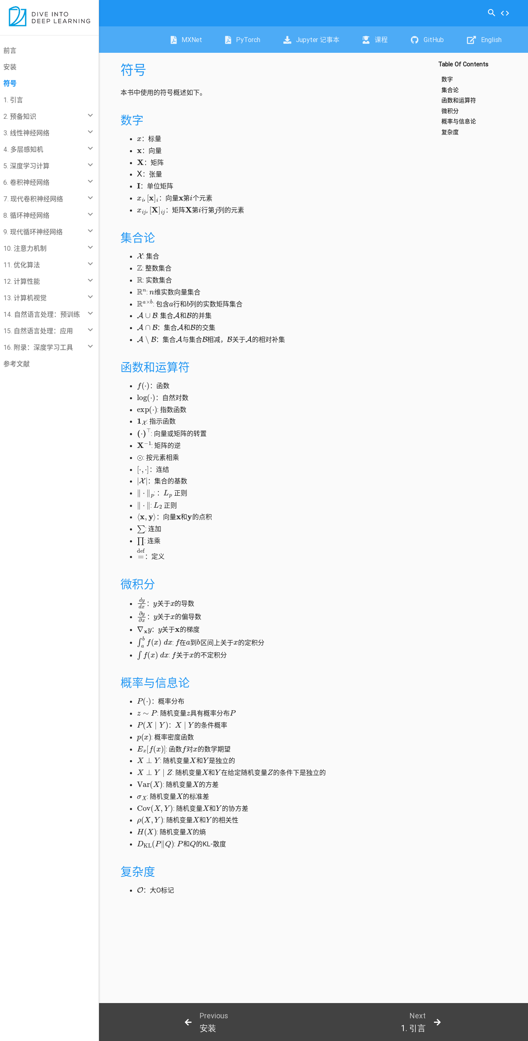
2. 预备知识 (19, 116)
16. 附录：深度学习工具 (38, 347)
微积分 (450, 111)
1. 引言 (13, 100)
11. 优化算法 (21, 265)
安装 (9, 67)
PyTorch (242, 39)
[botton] (206, 1022)
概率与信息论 (458, 121)
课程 (375, 39)
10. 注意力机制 (25, 248)
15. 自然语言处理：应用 (38, 331)
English (484, 39)
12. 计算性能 (21, 281)
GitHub (427, 39)
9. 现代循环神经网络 (33, 232)
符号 (9, 83)
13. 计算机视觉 (25, 298)
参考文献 (16, 364)
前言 (9, 50)
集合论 (450, 90)
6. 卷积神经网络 (26, 182)
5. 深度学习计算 (26, 166)
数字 (447, 79)
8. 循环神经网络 (26, 215)
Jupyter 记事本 (311, 39)
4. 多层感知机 (23, 149)
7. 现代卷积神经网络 (33, 199)
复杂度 (450, 132)
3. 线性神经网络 (26, 133)
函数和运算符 (458, 100)
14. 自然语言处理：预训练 (41, 314)
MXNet (186, 39)
